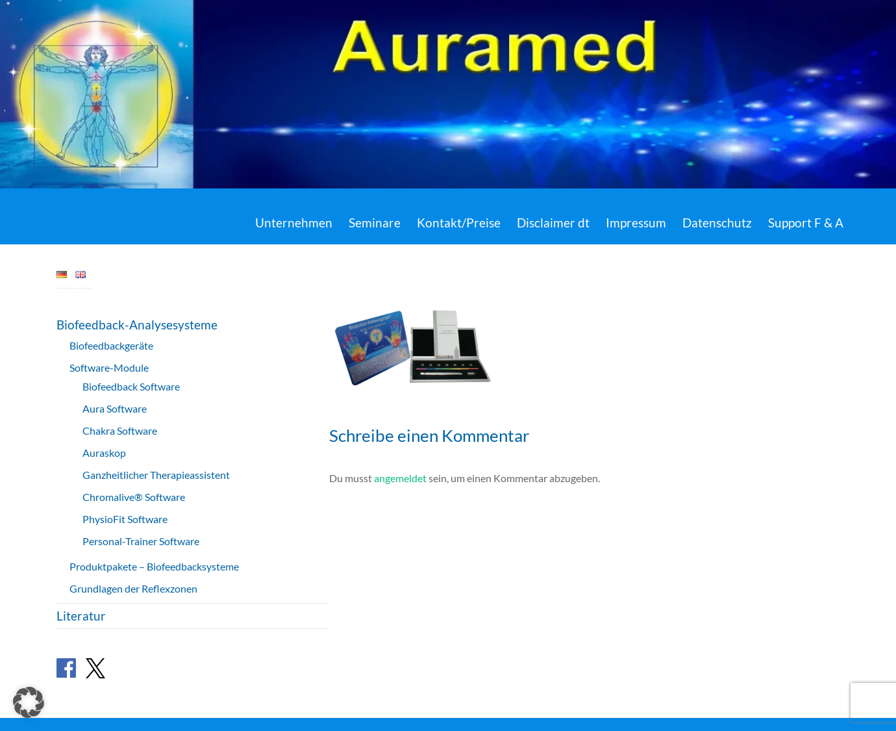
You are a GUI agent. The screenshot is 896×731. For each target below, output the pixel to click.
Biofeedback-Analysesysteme (137, 324)
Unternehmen (293, 222)
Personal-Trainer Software (140, 541)
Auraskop (104, 452)
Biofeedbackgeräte (111, 345)
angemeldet (400, 478)
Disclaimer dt (553, 222)
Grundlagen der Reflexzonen (133, 588)
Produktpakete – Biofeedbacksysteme (154, 566)
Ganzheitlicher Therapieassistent (156, 474)
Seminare (375, 222)
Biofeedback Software (131, 386)
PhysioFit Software (125, 519)
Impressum (636, 222)
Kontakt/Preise (459, 222)
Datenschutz (717, 222)
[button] (28, 702)
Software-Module (109, 367)
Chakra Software (119, 430)
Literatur (81, 615)
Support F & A (805, 222)
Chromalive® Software (133, 497)
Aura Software (114, 408)
